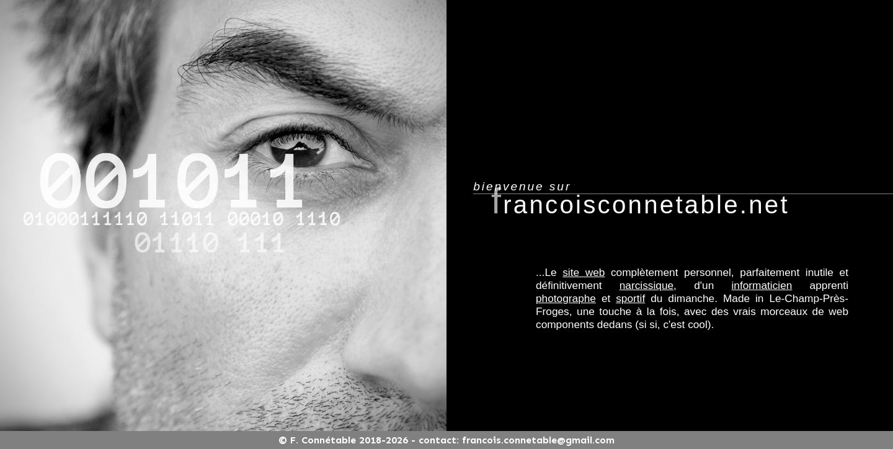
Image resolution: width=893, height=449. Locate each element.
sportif (630, 298)
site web (583, 272)
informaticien (761, 285)
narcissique (646, 285)
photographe (566, 298)
